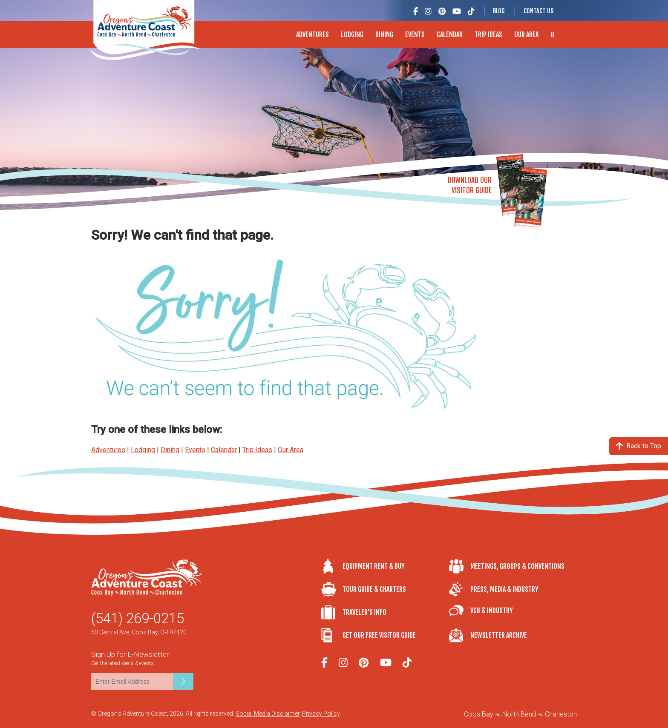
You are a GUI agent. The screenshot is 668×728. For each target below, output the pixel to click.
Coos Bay (478, 714)
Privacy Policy (321, 713)
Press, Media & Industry (504, 589)
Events (415, 34)
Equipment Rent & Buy (374, 566)
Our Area (526, 34)
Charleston (561, 714)
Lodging (352, 34)
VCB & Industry (491, 610)
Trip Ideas (488, 34)
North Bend (519, 714)
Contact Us (538, 10)
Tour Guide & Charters (374, 589)
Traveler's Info (364, 612)
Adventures (312, 34)
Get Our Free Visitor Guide (379, 635)
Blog (499, 10)
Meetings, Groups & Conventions (517, 566)
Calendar (450, 34)
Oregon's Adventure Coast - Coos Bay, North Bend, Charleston (146, 30)
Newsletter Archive (498, 635)
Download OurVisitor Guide (470, 185)
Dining (384, 34)
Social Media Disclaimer (267, 713)
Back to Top (638, 445)
